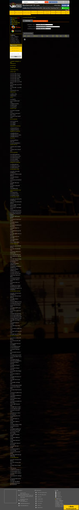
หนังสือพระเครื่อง (14, 94)
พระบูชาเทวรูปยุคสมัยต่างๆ (15, 143)
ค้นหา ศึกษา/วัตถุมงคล (15, 50)
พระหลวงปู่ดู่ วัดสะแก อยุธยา (16, 408)
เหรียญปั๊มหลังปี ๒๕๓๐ (15, 133)
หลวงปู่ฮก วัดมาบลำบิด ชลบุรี (16, 313)
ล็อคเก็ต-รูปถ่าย (13, 95)
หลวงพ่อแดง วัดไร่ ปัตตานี (15, 278)
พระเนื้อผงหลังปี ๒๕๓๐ (15, 164)
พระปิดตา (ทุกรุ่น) (14, 105)
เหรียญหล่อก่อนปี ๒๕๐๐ (15, 129)
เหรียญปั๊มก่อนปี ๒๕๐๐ (15, 136)
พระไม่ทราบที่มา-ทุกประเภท (16, 73)
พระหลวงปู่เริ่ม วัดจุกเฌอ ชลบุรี (16, 316)
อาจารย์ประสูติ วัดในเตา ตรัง (16, 254)
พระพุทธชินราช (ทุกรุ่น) (15, 195)
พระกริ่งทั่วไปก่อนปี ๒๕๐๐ (15, 157)
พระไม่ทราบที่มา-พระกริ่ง (15, 80)
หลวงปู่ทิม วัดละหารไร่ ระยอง (16, 334)
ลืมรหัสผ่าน (13, 19)
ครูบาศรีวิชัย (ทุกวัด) (14, 188)
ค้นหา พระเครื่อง (14, 45)
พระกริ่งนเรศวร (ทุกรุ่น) (15, 160)
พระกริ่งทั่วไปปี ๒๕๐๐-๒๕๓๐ (16, 156)
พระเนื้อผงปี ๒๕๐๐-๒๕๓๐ (15, 166)
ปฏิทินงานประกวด (14, 24)
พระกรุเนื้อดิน (13, 124)
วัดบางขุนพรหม (13, 468)
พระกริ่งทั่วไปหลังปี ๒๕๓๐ (15, 154)
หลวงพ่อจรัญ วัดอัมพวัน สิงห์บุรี (16, 385)
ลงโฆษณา (55, 5)
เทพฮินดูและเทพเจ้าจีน (15, 103)
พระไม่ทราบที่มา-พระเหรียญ (16, 77)
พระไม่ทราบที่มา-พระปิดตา (15, 75)
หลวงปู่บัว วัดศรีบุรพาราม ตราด (16, 301)
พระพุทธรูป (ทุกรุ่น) (14, 192)
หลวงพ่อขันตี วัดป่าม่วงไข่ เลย (16, 210)
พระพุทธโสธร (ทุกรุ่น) (14, 193)
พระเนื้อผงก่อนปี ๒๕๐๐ (15, 167)
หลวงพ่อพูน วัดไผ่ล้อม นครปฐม (16, 424)
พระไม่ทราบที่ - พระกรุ (15, 90)
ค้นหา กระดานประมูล (14, 48)
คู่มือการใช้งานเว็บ (14, 21)
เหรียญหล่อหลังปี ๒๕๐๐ (15, 128)
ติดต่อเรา (59, 5)
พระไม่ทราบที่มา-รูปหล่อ (15, 78)
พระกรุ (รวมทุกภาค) (14, 121)
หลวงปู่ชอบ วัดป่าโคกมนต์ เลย (16, 212)
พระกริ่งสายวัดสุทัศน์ (14, 159)
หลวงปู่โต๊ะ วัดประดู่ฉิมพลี (15, 481)
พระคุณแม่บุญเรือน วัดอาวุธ (15, 471)
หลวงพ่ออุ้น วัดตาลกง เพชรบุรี (16, 355)
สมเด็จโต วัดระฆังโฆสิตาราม (16, 469)
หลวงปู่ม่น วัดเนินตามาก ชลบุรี (16, 318)
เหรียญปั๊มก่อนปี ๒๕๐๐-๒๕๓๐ (16, 134)
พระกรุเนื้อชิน (13, 122)
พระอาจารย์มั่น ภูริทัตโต (15, 242)
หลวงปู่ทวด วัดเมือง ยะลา (15, 272)
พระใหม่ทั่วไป (13, 99)
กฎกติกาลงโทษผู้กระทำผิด (16, 22)
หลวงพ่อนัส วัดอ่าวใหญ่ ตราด (16, 303)
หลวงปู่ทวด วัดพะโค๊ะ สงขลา (16, 273)
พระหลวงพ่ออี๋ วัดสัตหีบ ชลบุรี (16, 315)
